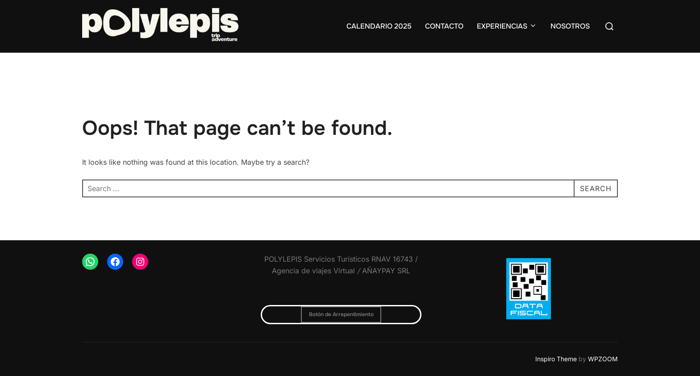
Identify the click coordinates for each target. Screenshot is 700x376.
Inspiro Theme (556, 359)
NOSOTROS (570, 26)
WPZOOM (603, 359)
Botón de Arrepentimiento (341, 314)
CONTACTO (444, 26)
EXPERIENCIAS (507, 26)
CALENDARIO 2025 (379, 26)
